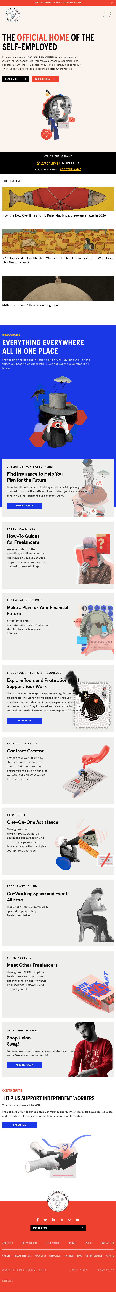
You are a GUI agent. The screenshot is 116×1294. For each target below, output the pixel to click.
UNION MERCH (29, 1245)
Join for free (58, 1230)
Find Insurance (25, 506)
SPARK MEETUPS (23, 1257)
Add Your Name (70, 169)
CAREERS (7, 1257)
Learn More (15, 79)
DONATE (72, 1245)
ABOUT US (7, 1245)
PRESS (88, 1245)
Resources (55, 1257)
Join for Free (45, 79)
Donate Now (20, 1127)
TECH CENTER (53, 1245)
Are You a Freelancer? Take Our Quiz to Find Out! (74, 2)
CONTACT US (107, 1245)
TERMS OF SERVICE (79, 1272)
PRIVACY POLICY (105, 1272)
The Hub (69, 1257)
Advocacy (40, 1257)
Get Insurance (93, 1257)
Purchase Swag (25, 1067)
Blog (79, 1257)
